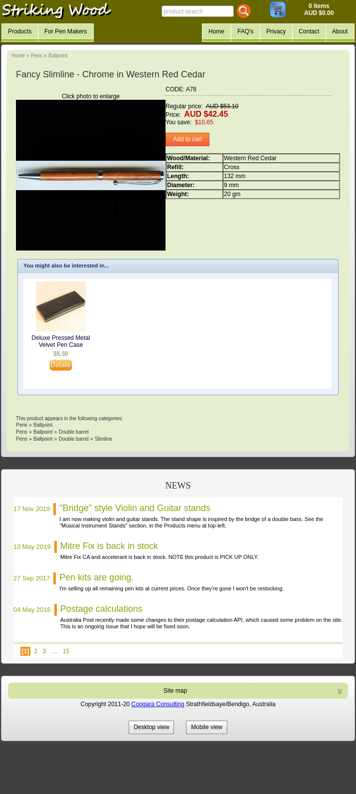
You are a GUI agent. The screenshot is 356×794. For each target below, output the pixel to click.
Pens (36, 55)
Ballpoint (57, 55)
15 (66, 651)
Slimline (103, 439)
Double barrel (74, 432)
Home (18, 55)
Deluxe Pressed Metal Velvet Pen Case (60, 341)
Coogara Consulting (158, 704)
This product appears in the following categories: (69, 418)
